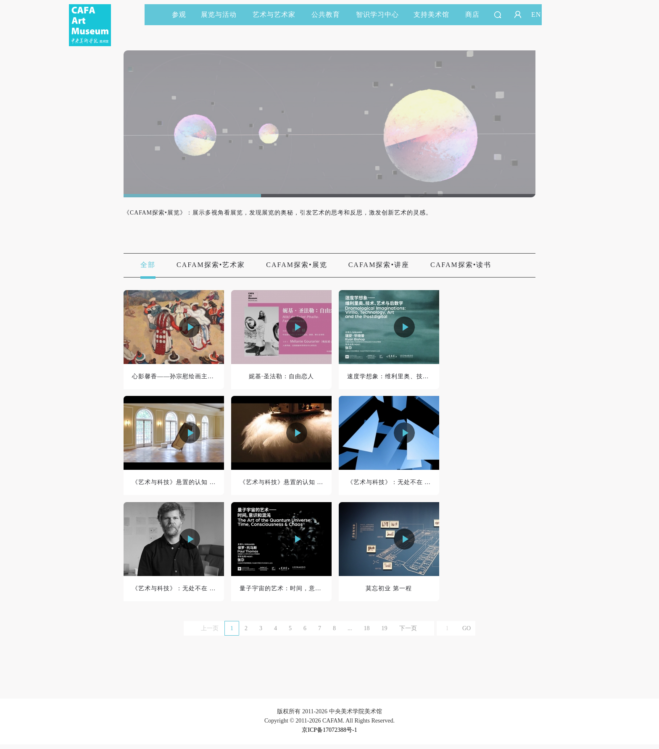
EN (536, 14)
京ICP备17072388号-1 (329, 734)
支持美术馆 (435, 14)
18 (367, 633)
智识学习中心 (377, 14)
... (350, 633)
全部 (148, 265)
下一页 (408, 633)
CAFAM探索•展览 (296, 265)
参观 (179, 14)
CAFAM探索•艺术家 (211, 265)
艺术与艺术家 (278, 14)
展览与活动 (222, 14)
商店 (472, 14)
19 (384, 633)
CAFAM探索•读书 (460, 265)
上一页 (210, 633)
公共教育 (329, 14)
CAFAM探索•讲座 (378, 265)
